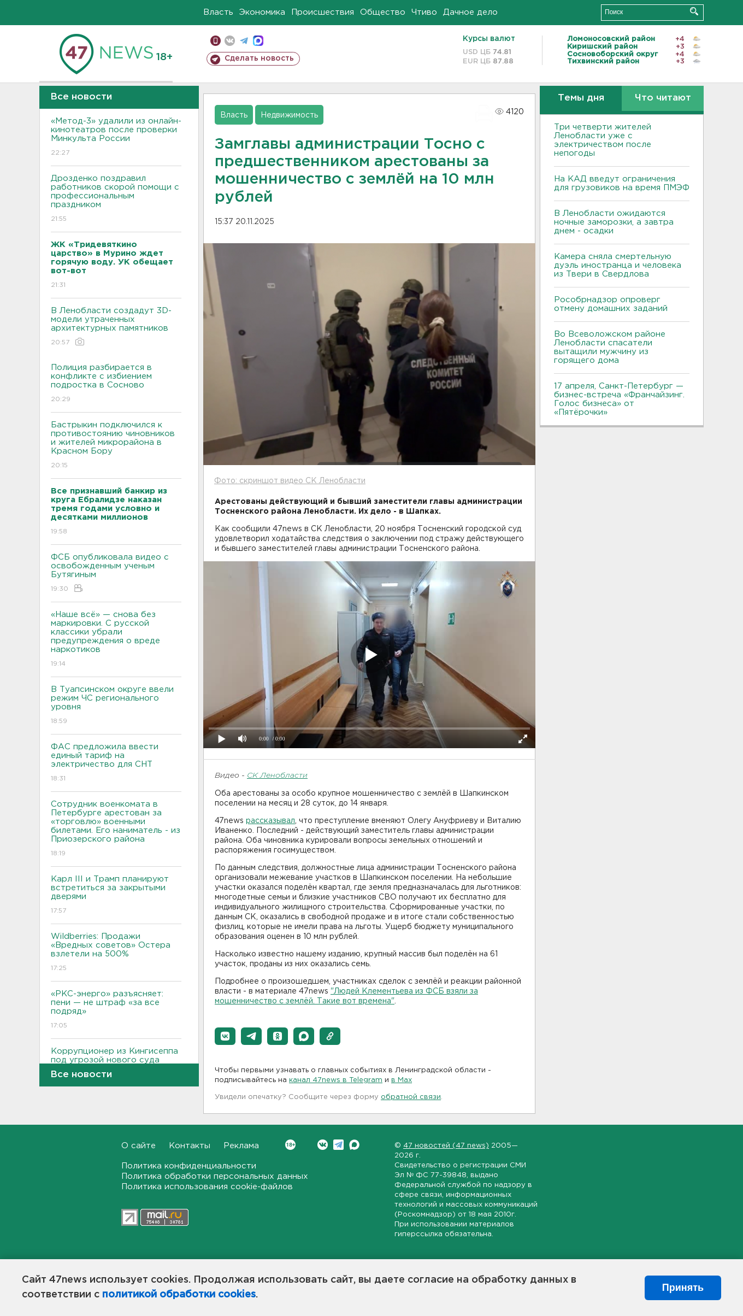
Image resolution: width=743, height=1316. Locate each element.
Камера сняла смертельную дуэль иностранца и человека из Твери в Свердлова (617, 265)
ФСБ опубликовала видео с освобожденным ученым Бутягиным (116, 574)
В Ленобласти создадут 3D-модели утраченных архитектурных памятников (116, 327)
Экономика (262, 12)
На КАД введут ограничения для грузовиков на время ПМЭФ (621, 183)
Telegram (338, 1144)
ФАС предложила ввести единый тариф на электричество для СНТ (116, 763)
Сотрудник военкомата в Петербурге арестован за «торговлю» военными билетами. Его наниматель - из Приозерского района (116, 829)
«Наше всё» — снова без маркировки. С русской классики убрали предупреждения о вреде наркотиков (116, 639)
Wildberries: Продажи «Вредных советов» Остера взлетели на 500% (116, 953)
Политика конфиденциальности (188, 1166)
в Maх (401, 1080)
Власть (218, 12)
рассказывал (270, 821)
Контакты (189, 1145)
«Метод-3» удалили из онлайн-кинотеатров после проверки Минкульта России (116, 137)
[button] (225, 1036)
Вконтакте (290, 1144)
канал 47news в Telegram (335, 1080)
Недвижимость (289, 115)
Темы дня (581, 98)
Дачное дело (470, 12)
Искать (694, 11)
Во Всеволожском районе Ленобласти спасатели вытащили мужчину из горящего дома (609, 347)
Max (354, 1144)
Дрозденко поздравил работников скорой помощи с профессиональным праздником (116, 199)
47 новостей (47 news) (446, 1146)
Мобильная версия (215, 41)
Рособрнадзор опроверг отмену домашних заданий (611, 304)
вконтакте (230, 41)
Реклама (241, 1145)
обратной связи (411, 1097)
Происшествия (322, 12)
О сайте (138, 1145)
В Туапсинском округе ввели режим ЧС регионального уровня (116, 706)
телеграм (244, 41)
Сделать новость (259, 58)
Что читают (663, 98)
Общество (382, 12)
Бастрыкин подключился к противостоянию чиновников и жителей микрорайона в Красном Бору (116, 445)
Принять (683, 1287)
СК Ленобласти (277, 775)
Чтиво (424, 12)
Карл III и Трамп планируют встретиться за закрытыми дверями (116, 895)
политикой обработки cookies (179, 1294)
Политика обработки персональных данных (214, 1176)
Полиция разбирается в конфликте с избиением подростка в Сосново (116, 384)
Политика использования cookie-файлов (207, 1186)
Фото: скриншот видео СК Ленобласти (289, 481)
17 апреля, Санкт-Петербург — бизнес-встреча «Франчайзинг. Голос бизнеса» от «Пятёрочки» (619, 399)
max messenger (258, 41)
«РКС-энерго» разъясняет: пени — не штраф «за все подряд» (116, 1010)
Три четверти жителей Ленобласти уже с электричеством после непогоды (602, 140)
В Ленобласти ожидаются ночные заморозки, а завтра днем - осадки (614, 222)
